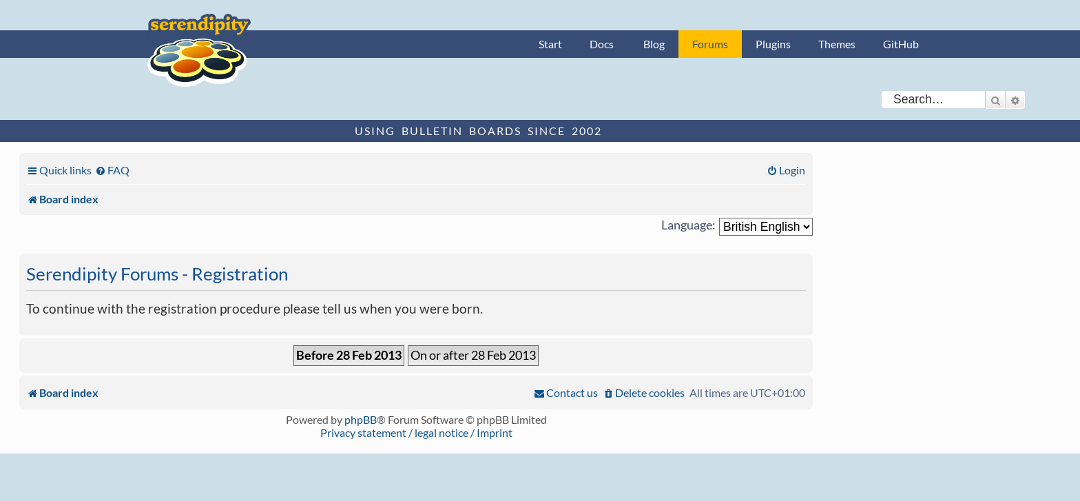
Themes (836, 43)
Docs (602, 43)
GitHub (901, 43)
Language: (688, 225)
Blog (654, 43)
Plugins (773, 43)
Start (550, 43)
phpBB (360, 419)
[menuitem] (112, 170)
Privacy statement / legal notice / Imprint (416, 432)
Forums (710, 43)
